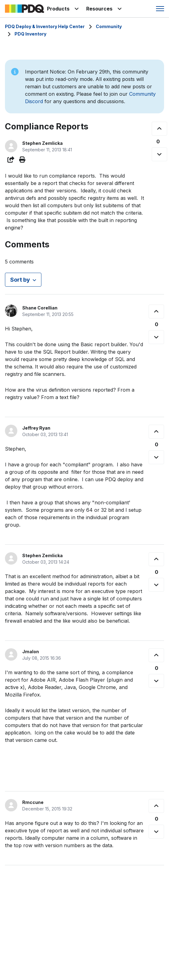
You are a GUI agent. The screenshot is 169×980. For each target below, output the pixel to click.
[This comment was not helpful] (156, 337)
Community (109, 26)
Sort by (20, 279)
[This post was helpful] (159, 129)
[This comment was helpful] (156, 311)
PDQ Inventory (30, 33)
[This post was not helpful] (159, 154)
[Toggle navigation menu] (160, 8)
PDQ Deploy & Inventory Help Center (45, 26)
